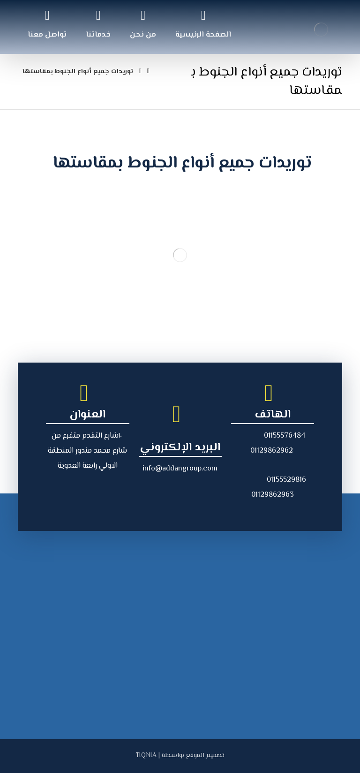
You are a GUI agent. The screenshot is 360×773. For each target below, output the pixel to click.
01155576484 (284, 436)
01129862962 (271, 451)
